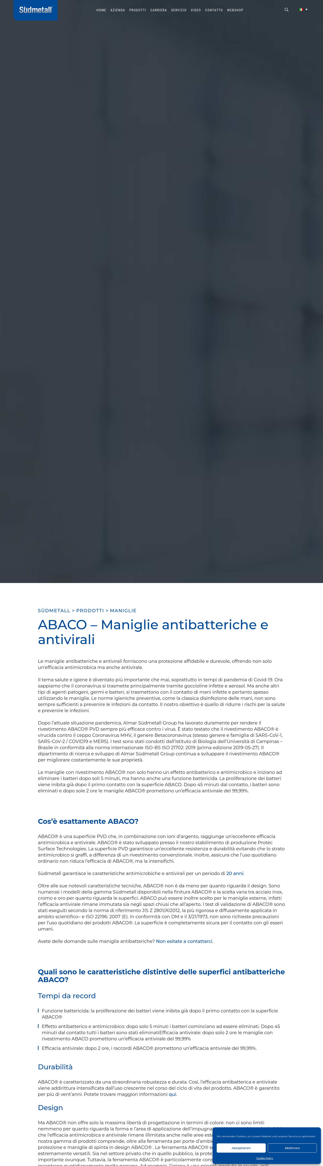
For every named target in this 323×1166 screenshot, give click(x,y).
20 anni (234, 873)
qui (172, 1094)
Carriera (158, 10)
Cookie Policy (264, 1158)
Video (196, 10)
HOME (101, 10)
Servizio (179, 10)
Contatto (214, 10)
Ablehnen (292, 1148)
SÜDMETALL (54, 610)
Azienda (117, 10)
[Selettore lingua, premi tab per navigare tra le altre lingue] (303, 9)
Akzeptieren (241, 1148)
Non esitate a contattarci (184, 941)
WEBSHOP (235, 10)
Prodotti (137, 10)
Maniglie (123, 610)
